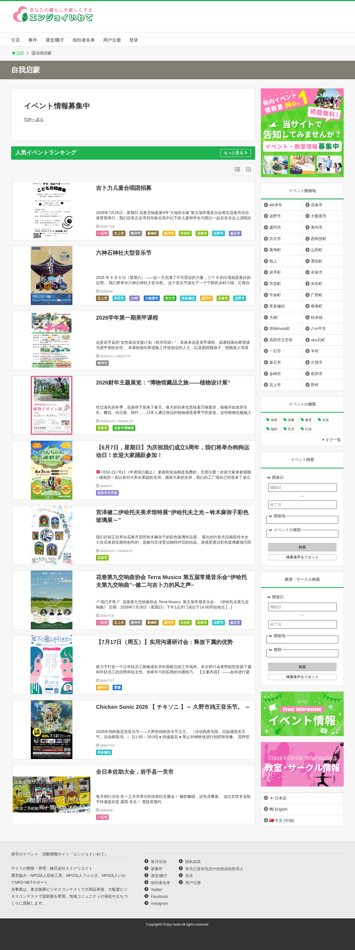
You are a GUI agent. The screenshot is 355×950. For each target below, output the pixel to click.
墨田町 (317, 261)
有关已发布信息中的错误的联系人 (214, 869)
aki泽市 (275, 205)
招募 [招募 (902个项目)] (291, 420)
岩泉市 (317, 272)
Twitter (156, 889)
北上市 (119, 233)
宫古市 (170, 298)
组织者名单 (84, 40)
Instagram (159, 903)
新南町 (152, 233)
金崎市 (275, 373)
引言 (15, 40)
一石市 (102, 233)
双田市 (119, 298)
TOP (17, 53)
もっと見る (235, 153)
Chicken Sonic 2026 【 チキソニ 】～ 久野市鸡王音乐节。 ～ (173, 707)
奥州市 (136, 233)
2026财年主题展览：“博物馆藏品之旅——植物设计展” (163, 383)
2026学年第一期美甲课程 (127, 318)
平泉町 (275, 295)
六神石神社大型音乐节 (123, 253)
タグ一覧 (333, 439)
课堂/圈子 (54, 40)
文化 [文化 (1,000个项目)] (325, 420)
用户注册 (112, 40)
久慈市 (317, 362)
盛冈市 (169, 233)
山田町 (317, 250)
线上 (273, 261)
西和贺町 (318, 238)
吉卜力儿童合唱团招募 (123, 188)
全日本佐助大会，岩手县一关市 (135, 772)
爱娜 (117, 687)
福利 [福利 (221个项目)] (274, 429)
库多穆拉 (188, 298)
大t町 (134, 298)
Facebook (159, 896)
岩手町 (275, 272)
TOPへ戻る (34, 119)
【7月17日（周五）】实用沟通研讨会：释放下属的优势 (164, 642)
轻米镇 (317, 317)
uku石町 (318, 340)
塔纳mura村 (279, 328)
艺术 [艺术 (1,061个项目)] (291, 429)
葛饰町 (275, 250)
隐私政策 (193, 861)
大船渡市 (151, 298)
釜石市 (235, 233)
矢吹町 (185, 233)
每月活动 (158, 861)
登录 (133, 40)
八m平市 (318, 328)
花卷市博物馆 (124, 428)
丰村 (315, 351)
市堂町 (275, 283)
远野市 (219, 233)
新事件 (157, 869)
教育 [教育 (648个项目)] (308, 420)
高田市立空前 (107, 493)
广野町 (317, 295)
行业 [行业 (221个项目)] (308, 429)
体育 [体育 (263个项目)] (274, 420)
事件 (32, 40)
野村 (315, 385)
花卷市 (202, 233)
